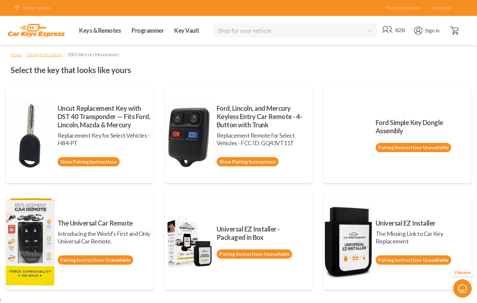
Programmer (148, 30)
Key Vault (186, 30)
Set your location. (33, 8)
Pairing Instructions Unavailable (413, 147)
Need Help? (442, 7)
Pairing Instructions (403, 7)
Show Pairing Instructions (88, 161)
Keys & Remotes (100, 30)
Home (16, 54)
